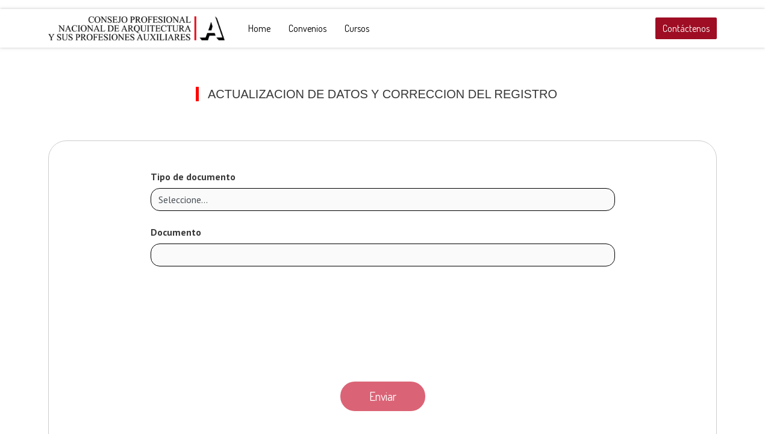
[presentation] (382, 320)
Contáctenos (686, 28)
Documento (176, 232)
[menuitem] (259, 28)
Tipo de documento (193, 177)
